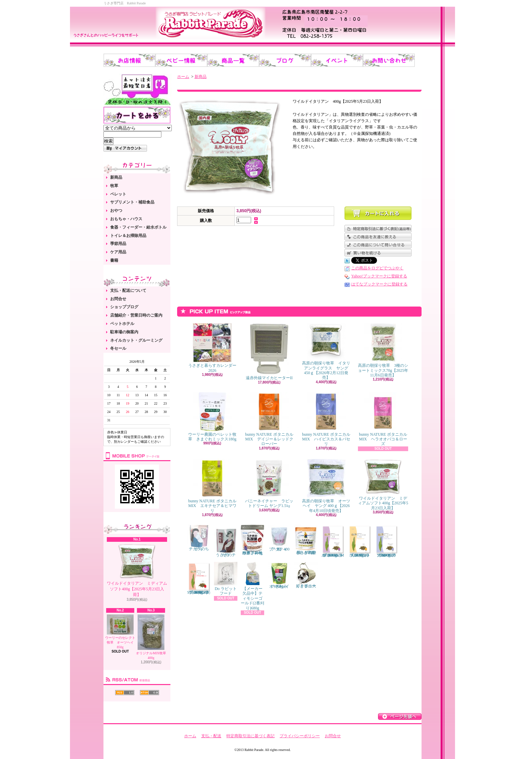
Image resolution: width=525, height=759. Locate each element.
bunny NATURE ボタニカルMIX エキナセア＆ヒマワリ (212, 486)
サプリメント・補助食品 (132, 202)
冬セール (118, 348)
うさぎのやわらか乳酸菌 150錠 (306, 540)
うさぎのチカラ (225, 541)
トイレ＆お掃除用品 (128, 235)
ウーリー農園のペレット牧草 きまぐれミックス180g (212, 416)
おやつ (116, 210)
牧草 (114, 185)
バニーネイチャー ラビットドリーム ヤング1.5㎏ (269, 483)
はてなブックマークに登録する (379, 284)
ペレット (118, 194)
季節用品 (118, 243)
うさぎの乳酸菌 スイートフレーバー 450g (252, 540)
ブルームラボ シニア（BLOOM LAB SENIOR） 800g (386, 541)
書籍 (114, 260)
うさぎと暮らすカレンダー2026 (212, 347)
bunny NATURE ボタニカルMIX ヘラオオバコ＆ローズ (383, 419)
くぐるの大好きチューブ (306, 575)
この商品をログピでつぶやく (377, 268)
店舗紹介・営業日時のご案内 (136, 315)
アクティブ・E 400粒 (279, 538)
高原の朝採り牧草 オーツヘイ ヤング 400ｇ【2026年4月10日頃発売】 (326, 486)
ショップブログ (124, 307)
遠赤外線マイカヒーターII (269, 351)
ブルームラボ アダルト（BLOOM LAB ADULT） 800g (359, 541)
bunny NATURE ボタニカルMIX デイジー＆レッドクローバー (269, 419)
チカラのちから (199, 538)
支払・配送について (128, 290)
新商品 (116, 177)
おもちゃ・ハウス (126, 219)
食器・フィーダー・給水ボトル (138, 227)
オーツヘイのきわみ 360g (279, 575)
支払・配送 (211, 736)
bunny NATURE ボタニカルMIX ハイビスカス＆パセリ (326, 419)
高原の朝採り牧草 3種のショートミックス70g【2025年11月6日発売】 (383, 350)
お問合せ (118, 299)
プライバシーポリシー (300, 736)
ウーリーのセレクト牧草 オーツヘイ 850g (121, 631)
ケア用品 (118, 252)
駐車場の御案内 (124, 332)
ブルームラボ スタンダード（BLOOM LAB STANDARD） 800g (200, 578)
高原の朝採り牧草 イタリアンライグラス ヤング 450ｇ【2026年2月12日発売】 (326, 351)
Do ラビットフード (225, 579)
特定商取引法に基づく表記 (250, 736)
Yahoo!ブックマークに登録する (379, 276)
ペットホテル (122, 323)
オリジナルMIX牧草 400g (151, 637)
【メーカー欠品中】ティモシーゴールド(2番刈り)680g (252, 586)
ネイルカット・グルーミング (136, 340)
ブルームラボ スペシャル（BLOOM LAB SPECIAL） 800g (333, 541)
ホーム (183, 76)
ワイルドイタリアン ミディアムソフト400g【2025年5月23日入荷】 (137, 570)
